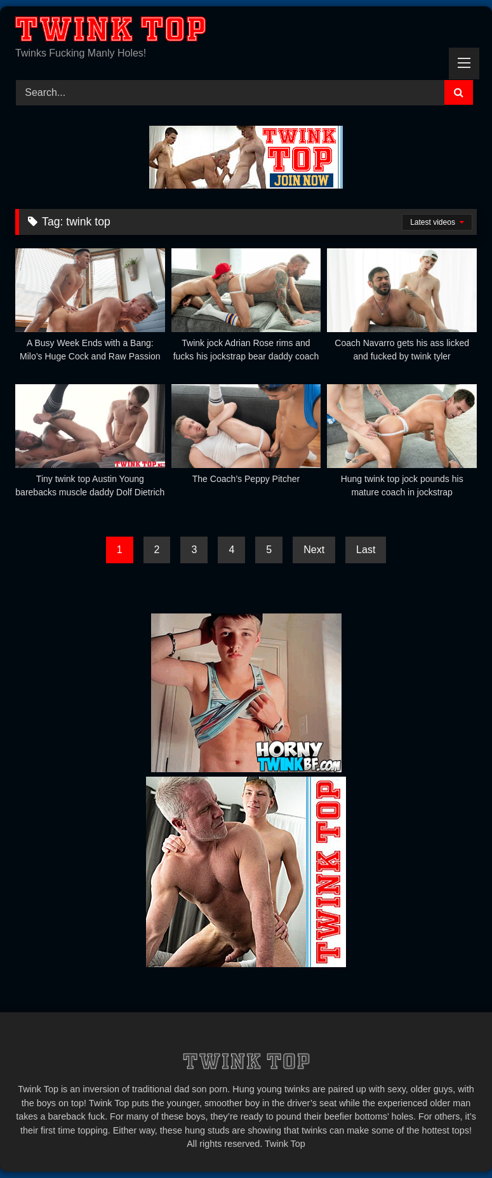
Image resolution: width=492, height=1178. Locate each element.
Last (365, 549)
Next (313, 549)
